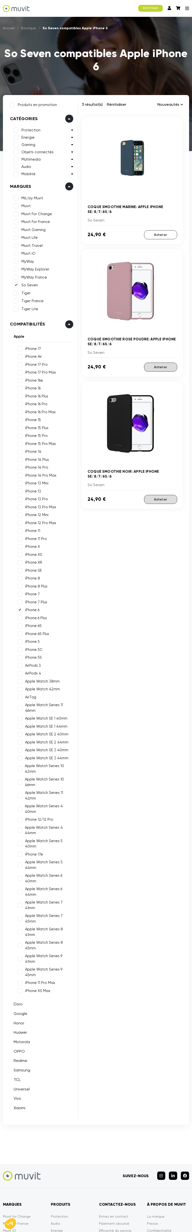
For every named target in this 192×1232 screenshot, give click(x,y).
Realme (19, 983)
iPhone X (31, 545)
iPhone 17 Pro (35, 363)
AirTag (29, 696)
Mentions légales (32, 1212)
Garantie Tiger (110, 1157)
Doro (17, 926)
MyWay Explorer (34, 268)
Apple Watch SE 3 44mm (45, 751)
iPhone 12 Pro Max (39, 522)
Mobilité (27, 173)
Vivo (16, 1020)
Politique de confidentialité (97, 1212)
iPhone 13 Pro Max (39, 506)
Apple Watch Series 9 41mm (48, 889)
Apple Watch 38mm (41, 680)
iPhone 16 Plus (35, 395)
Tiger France (31, 300)
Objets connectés (36, 151)
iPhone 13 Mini (35, 482)
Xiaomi (18, 1030)
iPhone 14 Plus (36, 458)
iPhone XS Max (36, 913)
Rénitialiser (116, 104)
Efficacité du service (115, 1150)
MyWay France (33, 276)
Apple (18, 335)
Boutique (28, 28)
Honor (18, 945)
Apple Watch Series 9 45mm (48, 897)
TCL (16, 1002)
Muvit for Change (17, 1136)
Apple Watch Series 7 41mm (48, 857)
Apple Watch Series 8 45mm (48, 881)
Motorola (21, 964)
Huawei (19, 954)
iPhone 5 (31, 640)
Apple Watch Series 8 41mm (48, 873)
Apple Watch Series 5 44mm (49, 834)
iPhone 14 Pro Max (39, 474)
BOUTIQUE (150, 8)
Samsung (21, 992)
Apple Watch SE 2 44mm (45, 735)
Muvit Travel (31, 244)
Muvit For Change (35, 213)
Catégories (23, 117)
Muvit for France (15, 1143)
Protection (29, 129)
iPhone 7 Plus (35, 601)
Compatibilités (26, 323)
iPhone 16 (32, 387)
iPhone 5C (33, 648)
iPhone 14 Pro (35, 466)
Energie (27, 136)
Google (19, 936)
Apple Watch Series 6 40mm (48, 841)
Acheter (160, 235)
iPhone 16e (33, 379)
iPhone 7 (31, 593)
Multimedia (30, 158)
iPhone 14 (32, 450)
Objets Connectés (66, 1179)
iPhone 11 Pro (35, 538)
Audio (25, 166)
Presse (152, 1143)
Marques (19, 185)
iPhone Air (32, 355)
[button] (10, 1224)
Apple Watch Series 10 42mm (43, 762)
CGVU (61, 1212)
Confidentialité (159, 1150)
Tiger (25, 292)
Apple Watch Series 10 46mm (43, 776)
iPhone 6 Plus (35, 617)
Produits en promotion (36, 104)
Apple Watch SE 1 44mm (45, 720)
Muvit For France (34, 221)
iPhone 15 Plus (35, 427)
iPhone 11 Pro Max (39, 905)
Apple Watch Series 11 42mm (49, 786)
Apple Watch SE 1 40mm (45, 712)
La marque (156, 1136)
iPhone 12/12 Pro (38, 802)
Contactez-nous (160, 1157)
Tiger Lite (28, 308)
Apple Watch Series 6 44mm (48, 849)
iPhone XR (32, 561)
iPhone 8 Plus (35, 585)
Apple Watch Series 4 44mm (49, 810)
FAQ (102, 1164)
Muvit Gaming (32, 229)
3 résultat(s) (92, 104)
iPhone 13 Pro (35, 498)
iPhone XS (32, 553)
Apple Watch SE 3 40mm (45, 743)
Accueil (9, 28)
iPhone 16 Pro (35, 403)
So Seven (28, 284)
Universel (21, 1011)
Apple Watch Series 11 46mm (48, 704)
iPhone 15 (32, 419)
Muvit (25, 205)
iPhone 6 (31, 609)
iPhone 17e (33, 826)
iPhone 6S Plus (36, 633)
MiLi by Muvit (31, 197)
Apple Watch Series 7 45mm (48, 865)
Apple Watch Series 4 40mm (49, 794)
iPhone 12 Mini (35, 514)
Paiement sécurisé (114, 1143)
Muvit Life (28, 236)
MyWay (26, 260)
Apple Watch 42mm (41, 688)
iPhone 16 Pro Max (39, 411)
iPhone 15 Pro (35, 435)
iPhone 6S (32, 625)
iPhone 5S (32, 656)
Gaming (27, 144)
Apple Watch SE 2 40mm (45, 728)
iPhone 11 (31, 530)
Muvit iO (27, 252)
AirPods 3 (32, 664)
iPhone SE (32, 569)
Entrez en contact (113, 1136)
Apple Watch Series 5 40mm (49, 818)
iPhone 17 (32, 348)
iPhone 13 (32, 490)
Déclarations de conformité (151, 1212)
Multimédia (60, 1164)
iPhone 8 (31, 577)
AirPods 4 (32, 672)
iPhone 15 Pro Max (39, 443)
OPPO (18, 973)
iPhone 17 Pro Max (39, 371)
